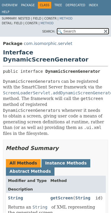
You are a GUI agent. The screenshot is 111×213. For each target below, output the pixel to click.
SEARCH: (48, 31)
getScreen (61, 198)
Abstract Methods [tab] (30, 171)
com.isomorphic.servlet (48, 43)
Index (93, 5)
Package (28, 5)
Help (5, 12)
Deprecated (75, 5)
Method (66, 18)
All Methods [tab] (23, 163)
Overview (9, 5)
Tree (58, 5)
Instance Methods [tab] (65, 163)
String (15, 198)
